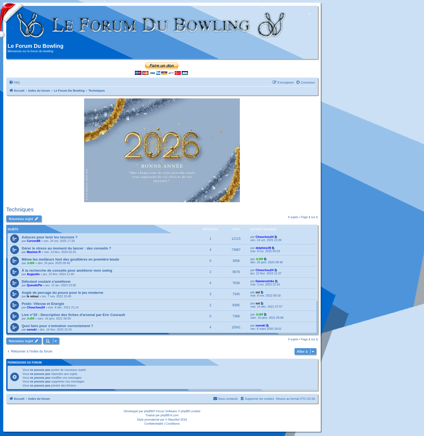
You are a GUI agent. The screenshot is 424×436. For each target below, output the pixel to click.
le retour (33, 296)
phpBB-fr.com (170, 415)
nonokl (32, 329)
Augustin (33, 274)
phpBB (148, 411)
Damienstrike (265, 281)
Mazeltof (174, 419)
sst (258, 292)
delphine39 (263, 247)
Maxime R (34, 252)
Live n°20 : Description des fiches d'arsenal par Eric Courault (73, 315)
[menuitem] (14, 82)
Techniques (20, 209)
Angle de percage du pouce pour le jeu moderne (62, 293)
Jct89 (30, 263)
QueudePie (34, 285)
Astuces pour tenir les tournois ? (50, 237)
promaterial (151, 419)
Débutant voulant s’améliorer (46, 281)
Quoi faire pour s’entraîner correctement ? (57, 326)
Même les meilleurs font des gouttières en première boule (70, 259)
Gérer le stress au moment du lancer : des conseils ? (66, 248)
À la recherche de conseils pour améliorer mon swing (67, 270)
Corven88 (33, 240)
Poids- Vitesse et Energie (43, 304)
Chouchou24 (265, 236)
